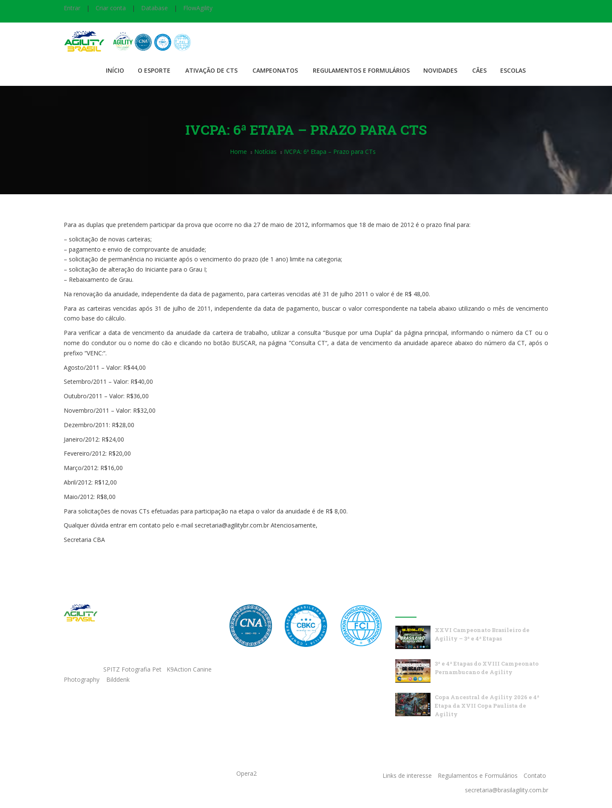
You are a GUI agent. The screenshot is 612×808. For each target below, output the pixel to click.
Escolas (513, 70)
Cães (479, 70)
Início (115, 70)
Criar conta (111, 8)
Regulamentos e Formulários (361, 70)
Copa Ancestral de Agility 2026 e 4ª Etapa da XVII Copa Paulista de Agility (487, 705)
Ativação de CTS (211, 70)
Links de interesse (407, 775)
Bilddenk (118, 679)
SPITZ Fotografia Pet (133, 669)
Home (238, 151)
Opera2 (246, 773)
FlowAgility (197, 8)
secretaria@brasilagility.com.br (506, 790)
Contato (535, 775)
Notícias (265, 151)
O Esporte (154, 70)
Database (154, 8)
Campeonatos (275, 70)
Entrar (72, 8)
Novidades (440, 70)
